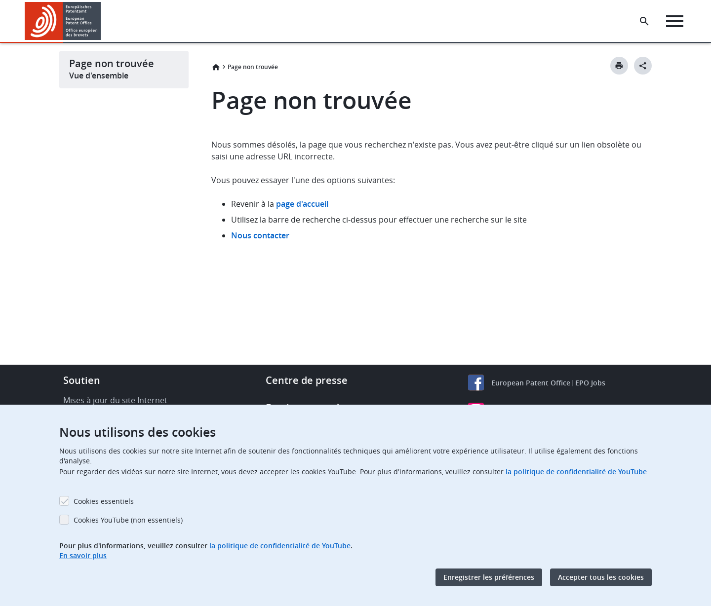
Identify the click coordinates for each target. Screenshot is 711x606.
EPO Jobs (590, 382)
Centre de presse (307, 380)
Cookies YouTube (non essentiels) (128, 520)
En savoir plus (83, 555)
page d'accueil (302, 203)
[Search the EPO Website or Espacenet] (644, 21)
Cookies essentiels (104, 501)
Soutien (81, 380)
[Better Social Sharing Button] (643, 66)
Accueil (215, 67)
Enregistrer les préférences (488, 577)
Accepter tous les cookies (601, 577)
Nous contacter (260, 235)
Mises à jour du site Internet (115, 400)
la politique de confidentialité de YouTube (576, 471)
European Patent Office (530, 382)
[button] (102, 21)
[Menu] (674, 21)
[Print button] (619, 66)
